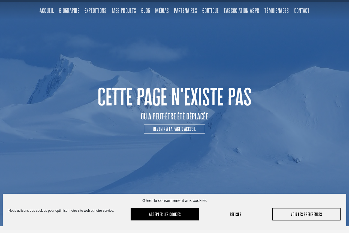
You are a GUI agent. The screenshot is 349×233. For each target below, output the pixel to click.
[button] (174, 127)
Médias (162, 10)
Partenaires (185, 10)
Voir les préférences (306, 214)
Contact (301, 10)
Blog (145, 10)
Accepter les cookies (165, 214)
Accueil (47, 10)
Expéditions (96, 10)
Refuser (235, 214)
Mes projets (124, 10)
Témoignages (276, 10)
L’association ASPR (241, 10)
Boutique (210, 10)
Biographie (69, 10)
